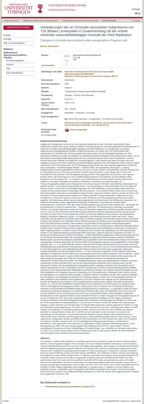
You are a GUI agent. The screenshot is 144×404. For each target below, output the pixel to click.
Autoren (9, 65)
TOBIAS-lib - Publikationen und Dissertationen (40, 20)
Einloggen (136, 9)
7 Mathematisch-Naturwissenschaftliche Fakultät (80, 20)
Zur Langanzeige (48, 135)
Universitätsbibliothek (110, 401)
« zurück (136, 21)
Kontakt (6, 35)
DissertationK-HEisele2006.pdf (87, 55)
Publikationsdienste (11, 20)
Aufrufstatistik (48, 65)
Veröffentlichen (18, 27)
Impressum (125, 401)
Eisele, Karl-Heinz (49, 46)
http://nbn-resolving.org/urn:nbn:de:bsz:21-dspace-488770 (91, 76)
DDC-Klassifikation (14, 73)
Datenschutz (136, 401)
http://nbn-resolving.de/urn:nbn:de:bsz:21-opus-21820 (89, 72)
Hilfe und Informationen (14, 43)
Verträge (7, 39)
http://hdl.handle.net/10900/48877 (79, 74)
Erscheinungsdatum (15, 60)
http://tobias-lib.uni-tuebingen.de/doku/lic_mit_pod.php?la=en (99, 124)
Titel (8, 69)
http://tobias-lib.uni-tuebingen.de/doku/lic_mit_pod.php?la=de (93, 123)
